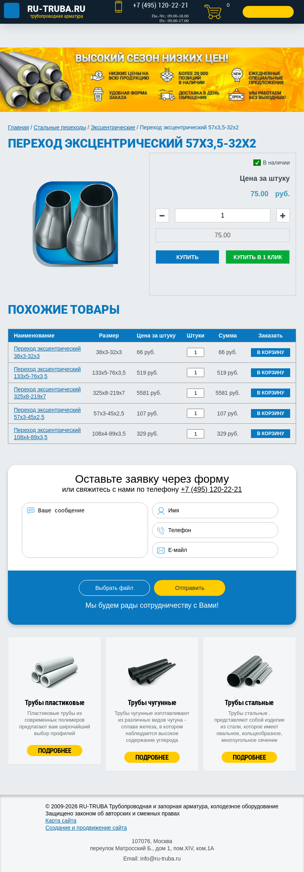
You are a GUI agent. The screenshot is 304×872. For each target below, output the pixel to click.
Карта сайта (61, 820)
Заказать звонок (267, 11)
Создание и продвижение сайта (86, 828)
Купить (187, 257)
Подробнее (54, 750)
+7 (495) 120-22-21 (211, 489)
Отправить (189, 587)
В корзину (270, 352)
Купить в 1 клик (258, 257)
